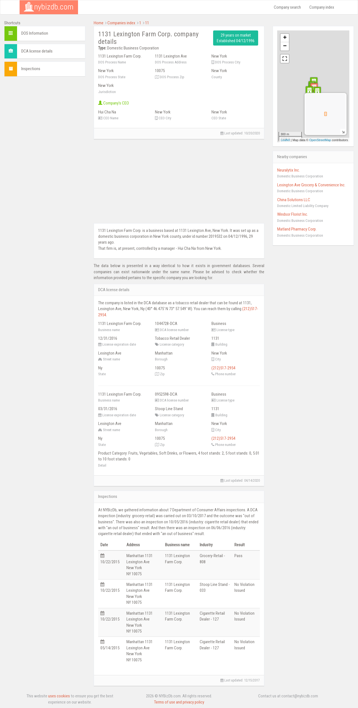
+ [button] (285, 38)
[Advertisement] (44, 164)
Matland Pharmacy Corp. (297, 229)
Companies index (121, 22)
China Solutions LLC (293, 199)
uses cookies (59, 696)
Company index (321, 7)
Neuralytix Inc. (288, 170)
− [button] (285, 46)
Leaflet (285, 140)
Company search (287, 7)
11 (147, 22)
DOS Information (34, 33)
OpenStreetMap (320, 140)
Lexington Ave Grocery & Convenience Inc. (311, 184)
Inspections (30, 68)
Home (98, 22)
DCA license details (37, 51)
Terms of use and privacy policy (179, 702)
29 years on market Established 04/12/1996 (236, 38)
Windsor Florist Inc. (292, 214)
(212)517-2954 (223, 367)
